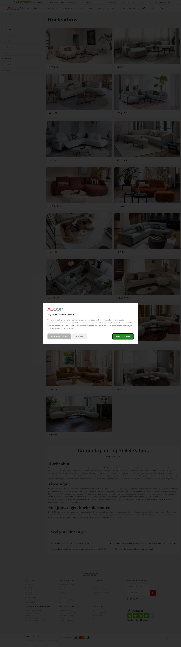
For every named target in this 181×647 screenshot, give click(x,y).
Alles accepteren (123, 336)
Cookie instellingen (59, 336)
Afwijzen (79, 336)
